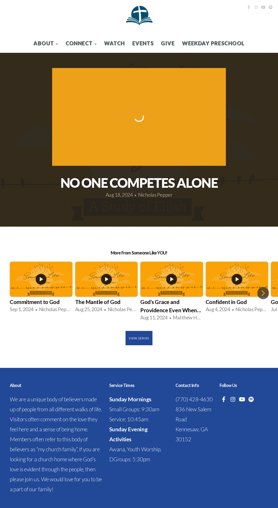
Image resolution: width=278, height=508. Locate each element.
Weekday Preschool (213, 43)
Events (143, 43)
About (45, 43)
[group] (41, 289)
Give (168, 43)
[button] (263, 293)
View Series (139, 338)
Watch (114, 43)
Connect (81, 43)
